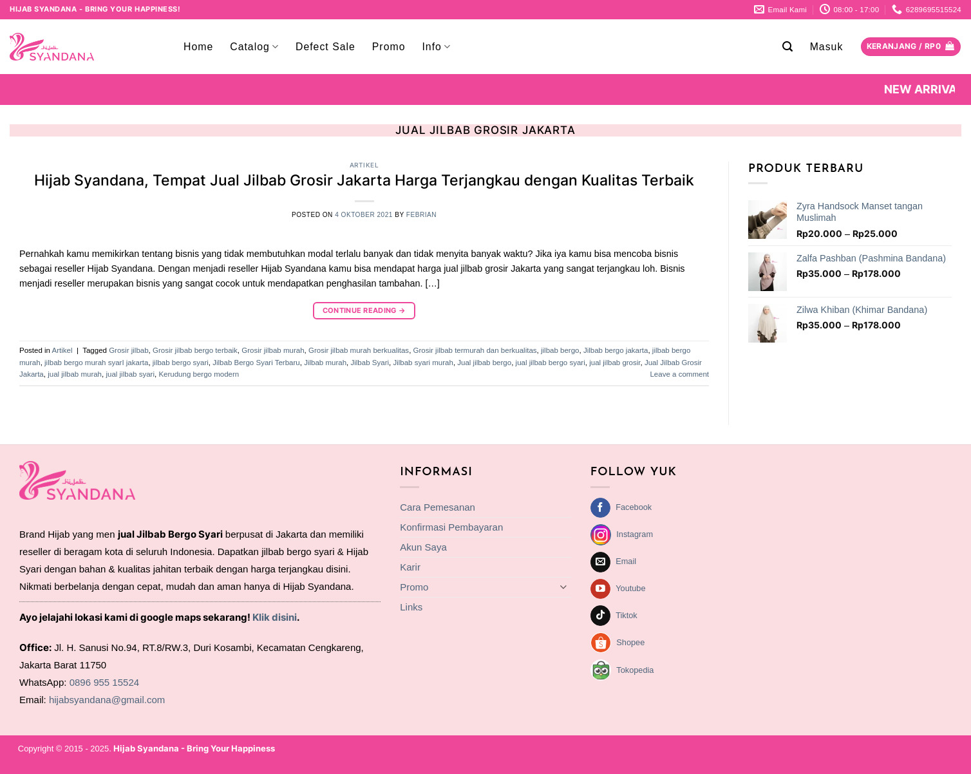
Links (411, 606)
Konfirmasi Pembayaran (451, 527)
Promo (389, 46)
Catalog (254, 47)
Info (436, 47)
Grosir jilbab (128, 350)
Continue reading (364, 310)
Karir (410, 567)
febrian (421, 214)
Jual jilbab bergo (484, 362)
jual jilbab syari (130, 374)
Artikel (364, 165)
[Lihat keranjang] (911, 47)
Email (626, 561)
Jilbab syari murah (423, 362)
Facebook (634, 507)
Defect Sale (325, 46)
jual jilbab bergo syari (550, 362)
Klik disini (274, 617)
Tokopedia (635, 670)
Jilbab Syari (370, 362)
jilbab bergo (560, 350)
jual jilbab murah (75, 374)
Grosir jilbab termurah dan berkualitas (475, 350)
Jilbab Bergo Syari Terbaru (256, 362)
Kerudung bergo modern (198, 374)
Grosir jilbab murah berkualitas (358, 350)
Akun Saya (423, 547)
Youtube (630, 588)
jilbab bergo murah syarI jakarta (96, 362)
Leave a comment (679, 374)
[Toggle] (563, 587)
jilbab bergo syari (181, 362)
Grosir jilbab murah (272, 350)
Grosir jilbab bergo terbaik (195, 350)
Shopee (630, 642)
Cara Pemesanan (437, 507)
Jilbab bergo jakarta (615, 350)
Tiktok (626, 615)
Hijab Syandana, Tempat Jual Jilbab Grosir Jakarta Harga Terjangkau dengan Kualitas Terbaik (364, 180)
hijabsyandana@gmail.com (107, 699)
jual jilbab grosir (614, 362)
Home (198, 46)
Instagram (634, 534)
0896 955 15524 (104, 682)
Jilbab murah (325, 362)
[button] (787, 46)
